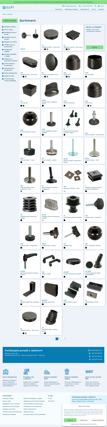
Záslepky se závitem (10, 42)
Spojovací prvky (9, 76)
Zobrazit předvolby (98, 420)
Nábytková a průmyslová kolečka (10, 60)
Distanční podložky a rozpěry (10, 55)
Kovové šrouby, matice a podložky (10, 79)
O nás (94, 9)
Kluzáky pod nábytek (8, 50)
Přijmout (70, 420)
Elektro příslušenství (10, 73)
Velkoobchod (84, 9)
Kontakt (101, 9)
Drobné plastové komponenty (9, 64)
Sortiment (58, 9)
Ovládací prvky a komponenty (9, 45)
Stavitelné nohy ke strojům (10, 38)
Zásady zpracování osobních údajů (88, 424)
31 (64, 341)
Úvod (4, 14)
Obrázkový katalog (71, 9)
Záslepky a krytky (10, 27)
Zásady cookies (74, 424)
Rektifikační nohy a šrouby (10, 33)
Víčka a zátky (8, 29)
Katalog (94, 49)
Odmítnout (83, 420)
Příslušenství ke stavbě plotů (9, 69)
